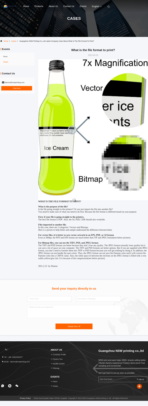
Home (26, 6)
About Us (53, 6)
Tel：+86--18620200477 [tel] (12, 357)
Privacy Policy (25, 398)
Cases (13, 41)
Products (39, 6)
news (5, 56)
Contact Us (68, 6)
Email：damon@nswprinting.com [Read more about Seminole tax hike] (16, 362)
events (83, 6)
